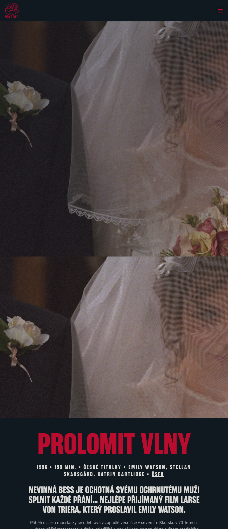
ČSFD (158, 474)
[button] (220, 10)
